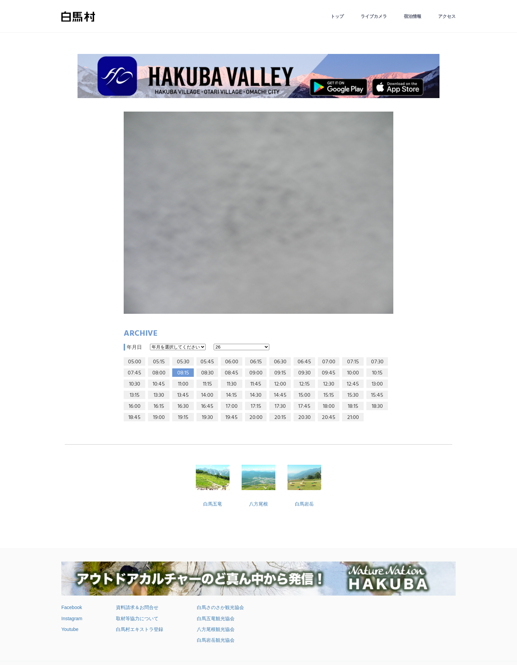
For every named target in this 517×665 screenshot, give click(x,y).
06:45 (304, 362)
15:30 (353, 395)
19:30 (207, 417)
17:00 (232, 406)
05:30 (183, 362)
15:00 (304, 395)
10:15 (377, 373)
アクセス (447, 16)
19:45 (231, 417)
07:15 (353, 362)
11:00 (183, 384)
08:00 (158, 373)
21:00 (353, 417)
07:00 (328, 362)
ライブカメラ (374, 16)
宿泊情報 (412, 16)
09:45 (328, 373)
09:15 (280, 373)
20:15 (280, 417)
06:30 (280, 362)
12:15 (304, 384)
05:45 (207, 362)
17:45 (304, 406)
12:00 (280, 384)
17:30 (280, 406)
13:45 (183, 395)
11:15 (207, 384)
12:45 (353, 384)
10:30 (134, 384)
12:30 (328, 384)
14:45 (280, 395)
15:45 (377, 395)
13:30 (159, 395)
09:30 (304, 373)
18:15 (353, 406)
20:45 (328, 417)
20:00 (256, 417)
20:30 (304, 417)
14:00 (207, 395)
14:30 (256, 395)
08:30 (207, 373)
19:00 (159, 417)
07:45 (134, 373)
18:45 (134, 417)
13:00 (377, 384)
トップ (337, 16)
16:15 (159, 406)
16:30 (183, 406)
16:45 (207, 406)
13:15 (135, 395)
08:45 (231, 373)
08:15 (183, 373)
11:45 (255, 384)
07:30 (377, 362)
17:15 (256, 406)
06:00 (231, 362)
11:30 (232, 384)
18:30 (377, 406)
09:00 (256, 373)
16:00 (135, 406)
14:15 (231, 395)
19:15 (183, 417)
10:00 (353, 373)
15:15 (329, 395)
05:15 (159, 362)
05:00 (134, 362)
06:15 (256, 362)
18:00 (329, 406)
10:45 (159, 384)
